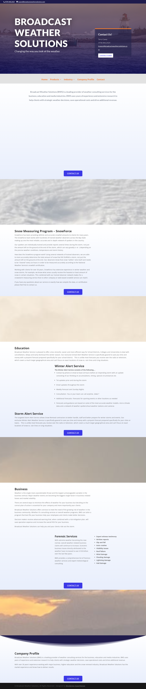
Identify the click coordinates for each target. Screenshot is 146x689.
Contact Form (106, 55)
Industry (68, 80)
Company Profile (85, 80)
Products (54, 80)
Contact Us (73, 173)
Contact (101, 80)
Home (44, 80)
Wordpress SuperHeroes (75, 686)
